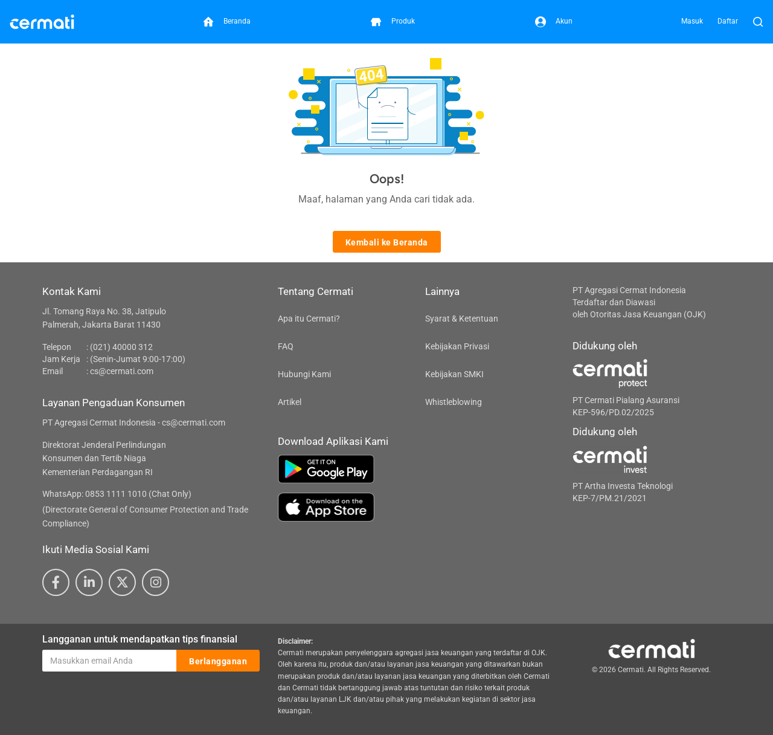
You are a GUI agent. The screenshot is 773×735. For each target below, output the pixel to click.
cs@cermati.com (121, 371)
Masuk (692, 21)
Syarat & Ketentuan (461, 318)
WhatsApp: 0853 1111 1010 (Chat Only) (116, 494)
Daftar (727, 21)
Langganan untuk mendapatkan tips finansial (139, 639)
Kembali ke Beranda (386, 242)
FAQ (285, 346)
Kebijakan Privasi (457, 346)
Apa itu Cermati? (309, 318)
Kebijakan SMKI (454, 374)
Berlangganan (218, 661)
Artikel (289, 402)
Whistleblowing (453, 402)
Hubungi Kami (304, 374)
